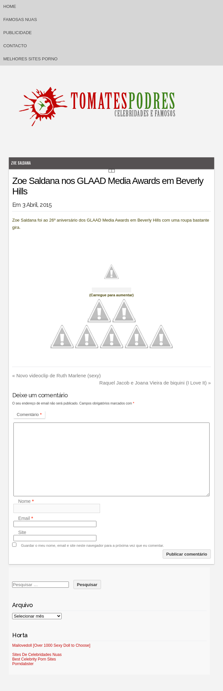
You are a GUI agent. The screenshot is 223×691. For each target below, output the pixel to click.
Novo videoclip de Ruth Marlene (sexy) (56, 375)
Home (9, 6)
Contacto (15, 45)
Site (22, 532)
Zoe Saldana (21, 163)
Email (25, 518)
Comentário (29, 414)
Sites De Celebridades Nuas (37, 654)
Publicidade (17, 32)
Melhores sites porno (30, 58)
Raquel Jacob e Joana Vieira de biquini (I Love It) (155, 382)
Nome (26, 501)
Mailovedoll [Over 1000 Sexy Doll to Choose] (51, 645)
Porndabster (22, 663)
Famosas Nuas (20, 19)
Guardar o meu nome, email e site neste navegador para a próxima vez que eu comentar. (92, 545)
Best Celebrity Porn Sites (34, 659)
